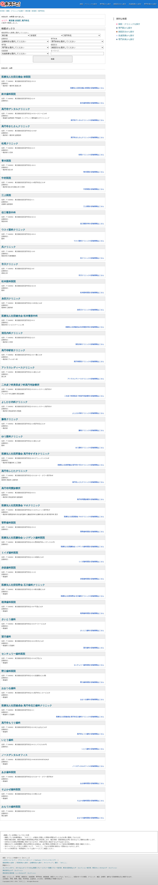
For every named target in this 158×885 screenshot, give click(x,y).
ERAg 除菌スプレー (35, 868)
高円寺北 (41, 11)
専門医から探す (105, 4)
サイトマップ (48, 862)
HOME (2, 11)
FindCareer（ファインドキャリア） (45, 860)
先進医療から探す (135, 4)
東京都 (27, 11)
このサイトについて (9, 860)
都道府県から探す (8, 862)
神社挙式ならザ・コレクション (13, 870)
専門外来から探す (150, 4)
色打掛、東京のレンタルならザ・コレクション (102, 868)
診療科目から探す (36, 862)
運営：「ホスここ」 (61, 862)
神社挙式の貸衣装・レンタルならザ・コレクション (19, 873)
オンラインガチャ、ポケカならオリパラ (16, 868)
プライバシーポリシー (25, 860)
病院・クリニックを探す (88, 4)
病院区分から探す (119, 4)
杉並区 (34, 11)
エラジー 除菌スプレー (49, 868)
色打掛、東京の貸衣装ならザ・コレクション (71, 868)
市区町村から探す (22, 862)
